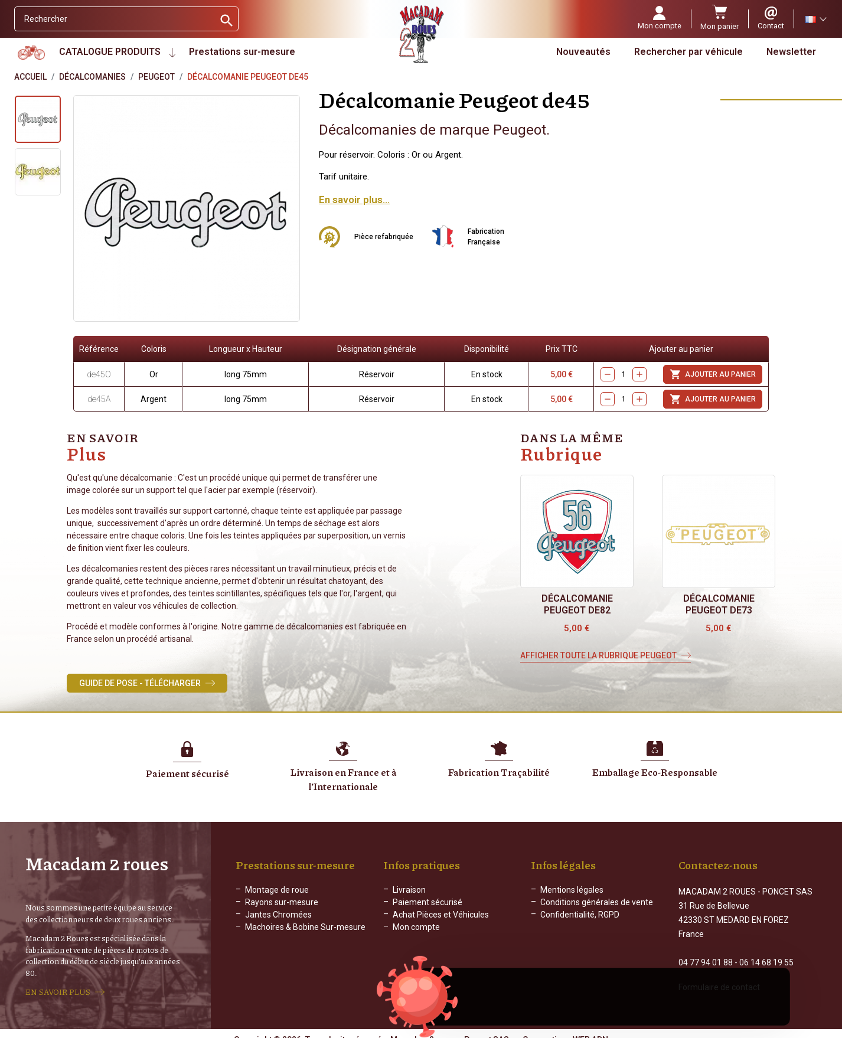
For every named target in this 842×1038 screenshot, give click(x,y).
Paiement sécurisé (427, 902)
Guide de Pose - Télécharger (140, 683)
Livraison (409, 890)
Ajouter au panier (713, 374)
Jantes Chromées (278, 914)
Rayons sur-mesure (281, 902)
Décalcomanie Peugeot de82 (577, 604)
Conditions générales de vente (596, 902)
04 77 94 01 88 (705, 952)
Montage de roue (277, 890)
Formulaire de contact (719, 976)
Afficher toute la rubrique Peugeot (598, 655)
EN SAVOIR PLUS (57, 986)
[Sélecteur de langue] (815, 19)
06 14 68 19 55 (766, 952)
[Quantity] (623, 374)
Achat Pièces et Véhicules (441, 914)
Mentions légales (571, 890)
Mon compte (416, 927)
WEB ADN (590, 1029)
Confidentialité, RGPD (579, 914)
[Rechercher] (114, 19)
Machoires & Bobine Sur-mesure (305, 927)
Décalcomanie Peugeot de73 (719, 604)
